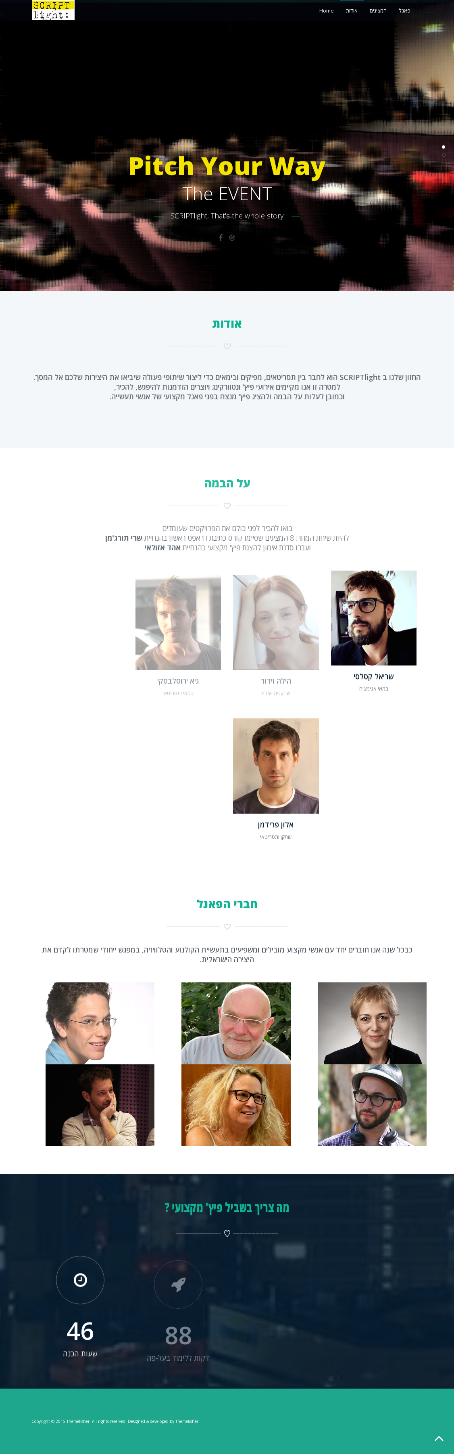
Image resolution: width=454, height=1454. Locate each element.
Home (326, 10)
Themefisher (78, 1421)
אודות (352, 10)
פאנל (404, 10)
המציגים (378, 10)
